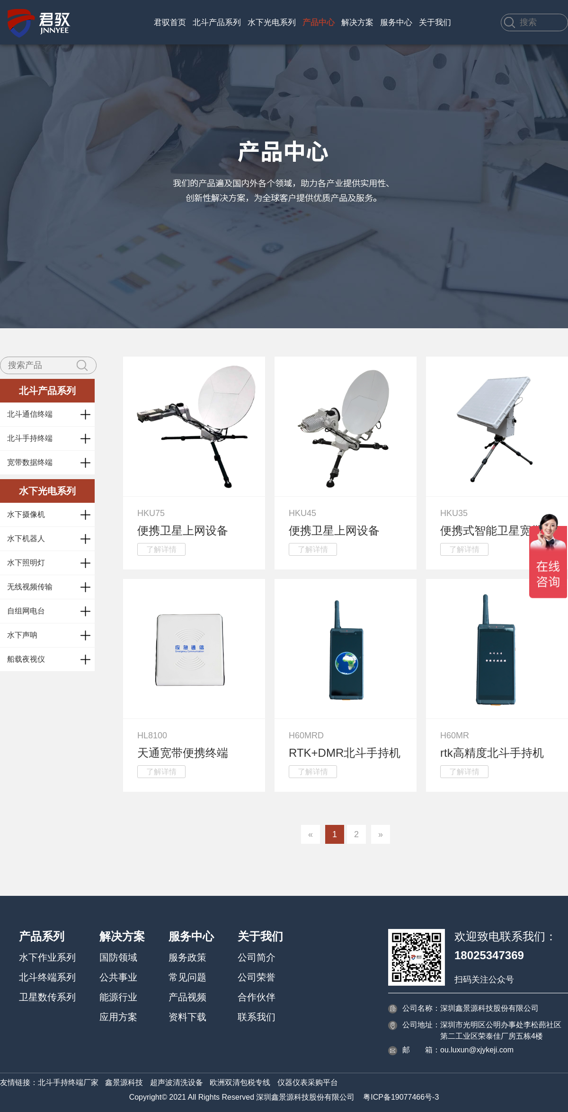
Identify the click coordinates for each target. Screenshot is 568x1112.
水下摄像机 (26, 514)
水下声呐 (22, 635)
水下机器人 (26, 538)
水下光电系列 (272, 22)
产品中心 (318, 22)
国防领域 (118, 957)
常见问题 (187, 977)
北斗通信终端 (30, 414)
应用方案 (118, 1017)
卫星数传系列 (47, 997)
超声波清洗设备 (176, 1082)
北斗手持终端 (30, 438)
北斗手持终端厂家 (68, 1082)
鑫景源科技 (124, 1082)
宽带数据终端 (30, 462)
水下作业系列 (47, 957)
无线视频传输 (30, 587)
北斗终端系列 (47, 977)
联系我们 (256, 1017)
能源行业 (118, 997)
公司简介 (256, 957)
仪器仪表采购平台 (307, 1082)
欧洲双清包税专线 (240, 1082)
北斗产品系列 (217, 22)
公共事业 (118, 977)
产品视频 (187, 997)
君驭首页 (170, 22)
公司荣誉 (256, 977)
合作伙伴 (256, 997)
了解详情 (161, 549)
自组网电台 (26, 611)
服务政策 (187, 957)
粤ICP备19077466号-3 (401, 1097)
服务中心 (396, 22)
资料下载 (187, 1017)
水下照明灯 (26, 563)
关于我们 (435, 22)
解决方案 (357, 22)
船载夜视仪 (26, 659)
